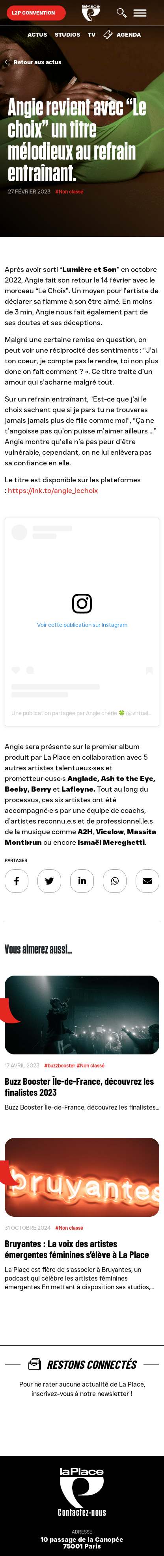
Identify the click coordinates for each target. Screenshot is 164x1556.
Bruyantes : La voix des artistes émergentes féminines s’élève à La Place (77, 1248)
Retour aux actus (33, 62)
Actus (37, 34)
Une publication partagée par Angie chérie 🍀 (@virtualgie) (84, 713)
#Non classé (69, 192)
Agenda (122, 34)
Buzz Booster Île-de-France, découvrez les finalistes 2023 (79, 1086)
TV (91, 34)
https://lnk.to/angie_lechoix (53, 490)
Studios (67, 34)
